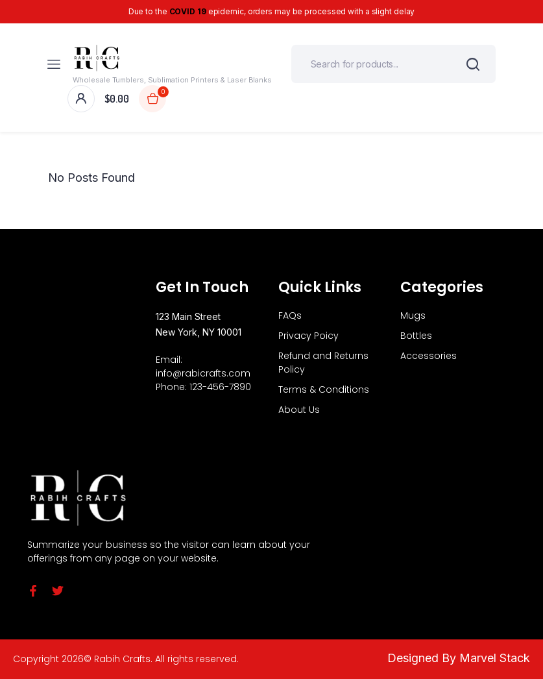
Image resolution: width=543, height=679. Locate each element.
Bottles (416, 335)
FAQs (290, 315)
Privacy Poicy (308, 335)
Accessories (428, 355)
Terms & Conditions (323, 389)
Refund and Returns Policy (323, 362)
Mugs (413, 315)
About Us (299, 409)
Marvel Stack (494, 658)
